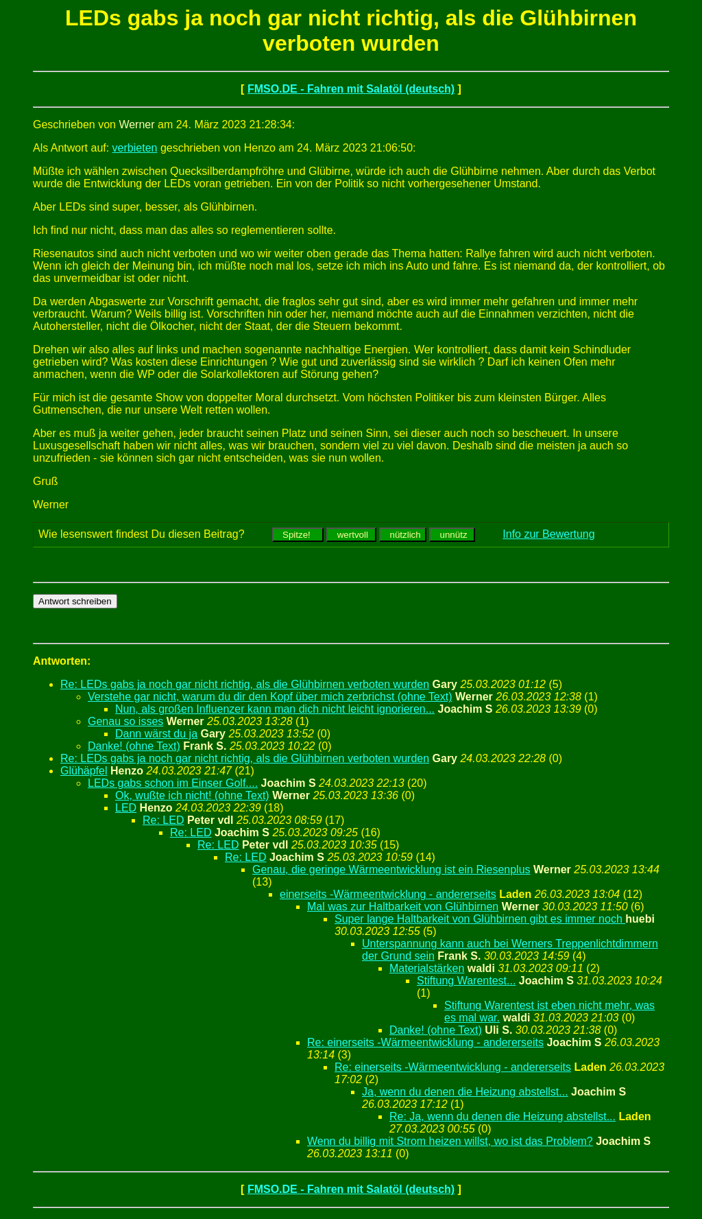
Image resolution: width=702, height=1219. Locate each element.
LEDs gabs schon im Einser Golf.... (173, 783)
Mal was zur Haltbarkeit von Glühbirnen (402, 906)
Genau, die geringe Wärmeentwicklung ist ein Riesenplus (391, 869)
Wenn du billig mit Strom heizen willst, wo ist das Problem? (450, 1141)
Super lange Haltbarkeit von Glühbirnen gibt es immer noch (480, 919)
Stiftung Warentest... (466, 980)
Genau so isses (125, 721)
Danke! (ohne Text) (134, 746)
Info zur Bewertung (548, 534)
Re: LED (163, 820)
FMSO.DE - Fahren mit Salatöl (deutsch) (351, 89)
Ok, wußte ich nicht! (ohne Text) (192, 795)
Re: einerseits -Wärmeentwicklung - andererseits (425, 1042)
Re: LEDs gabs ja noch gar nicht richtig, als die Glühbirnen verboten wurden (244, 684)
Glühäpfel (84, 771)
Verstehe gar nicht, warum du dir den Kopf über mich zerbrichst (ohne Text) (270, 696)
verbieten (135, 148)
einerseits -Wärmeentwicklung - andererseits (388, 894)
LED (125, 808)
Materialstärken (426, 968)
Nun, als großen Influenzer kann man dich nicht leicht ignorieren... (275, 709)
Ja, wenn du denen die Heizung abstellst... (465, 1092)
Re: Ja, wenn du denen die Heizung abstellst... (502, 1116)
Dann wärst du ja (156, 733)
